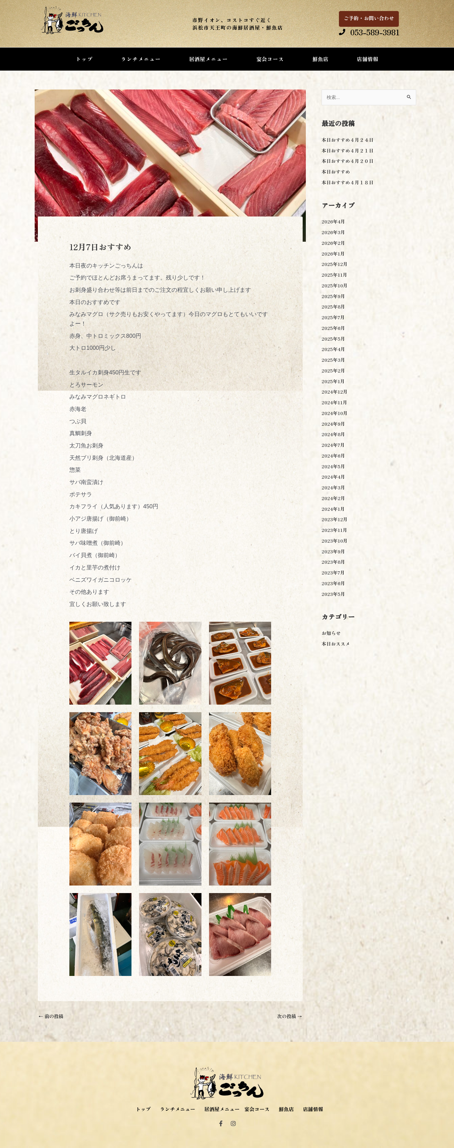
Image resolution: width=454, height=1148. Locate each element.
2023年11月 (334, 530)
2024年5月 (333, 466)
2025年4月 (333, 349)
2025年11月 (334, 274)
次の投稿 (289, 1016)
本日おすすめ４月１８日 (348, 182)
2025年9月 (333, 296)
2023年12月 (335, 519)
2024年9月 (333, 423)
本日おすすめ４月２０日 (348, 161)
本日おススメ (336, 643)
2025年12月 (335, 264)
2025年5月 (333, 338)
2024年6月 (333, 455)
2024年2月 (333, 498)
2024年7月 (333, 444)
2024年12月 (335, 391)
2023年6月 (333, 583)
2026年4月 (333, 221)
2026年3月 (333, 232)
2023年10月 (335, 540)
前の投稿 (50, 1016)
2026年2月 (333, 242)
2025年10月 (335, 285)
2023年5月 (333, 594)
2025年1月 (333, 381)
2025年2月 (333, 370)
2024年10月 (335, 413)
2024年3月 (333, 487)
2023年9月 (333, 551)
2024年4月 (333, 476)
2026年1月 (333, 253)
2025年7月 (333, 317)
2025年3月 (333, 359)
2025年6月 (333, 328)
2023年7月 (333, 572)
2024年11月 (334, 402)
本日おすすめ (336, 171)
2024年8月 (333, 434)
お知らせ (331, 633)
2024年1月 (333, 508)
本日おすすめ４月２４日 (348, 139)
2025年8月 (333, 306)
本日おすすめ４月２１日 (348, 150)
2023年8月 (333, 561)
